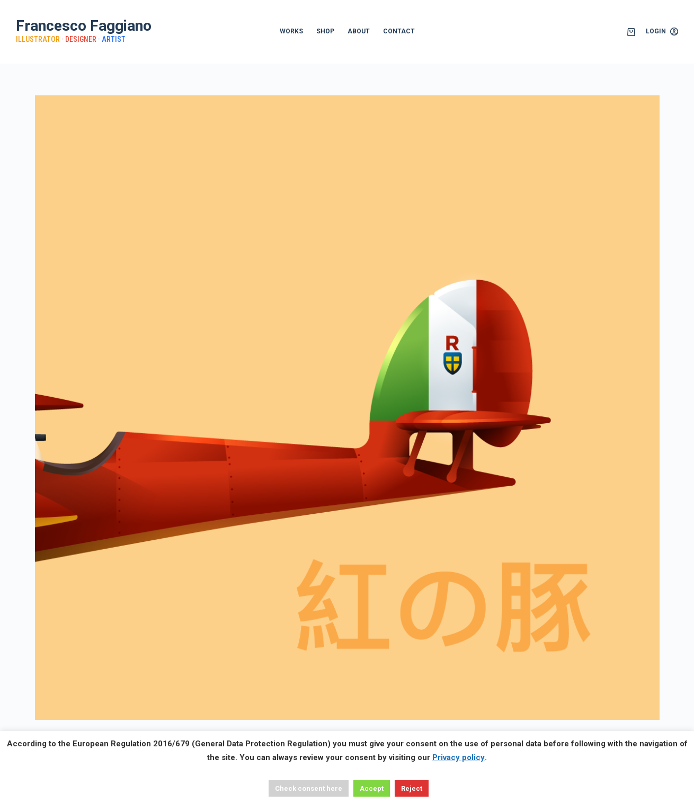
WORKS (291, 31)
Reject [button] (411, 788)
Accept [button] (372, 788)
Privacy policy (458, 757)
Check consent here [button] (308, 788)
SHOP (325, 31)
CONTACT (399, 31)
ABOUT (359, 31)
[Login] (662, 31)
